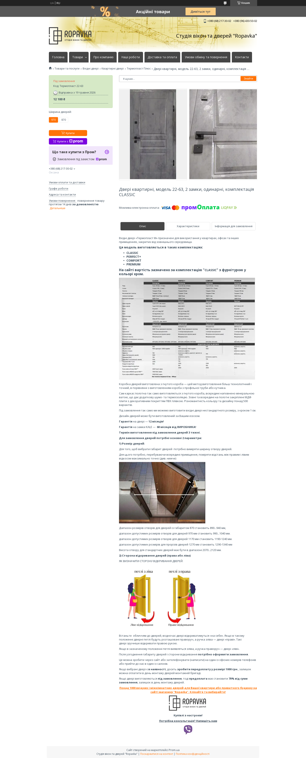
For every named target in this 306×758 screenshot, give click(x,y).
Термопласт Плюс (139, 68)
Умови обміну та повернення (206, 57)
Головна (58, 57)
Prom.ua (174, 750)
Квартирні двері (113, 68)
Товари (77, 57)
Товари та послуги (67, 68)
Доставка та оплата (162, 57)
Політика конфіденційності (193, 754)
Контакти (242, 57)
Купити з (70, 141)
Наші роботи (130, 57)
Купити (70, 133)
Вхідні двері (91, 68)
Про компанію (103, 57)
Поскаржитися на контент (156, 754)
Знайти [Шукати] (248, 78)
